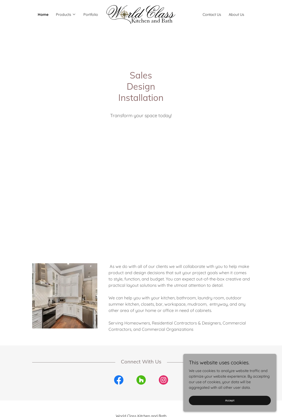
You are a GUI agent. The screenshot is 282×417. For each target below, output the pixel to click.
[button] (66, 14)
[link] (140, 14)
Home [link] (43, 14)
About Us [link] (236, 14)
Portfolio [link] (90, 14)
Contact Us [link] (212, 14)
